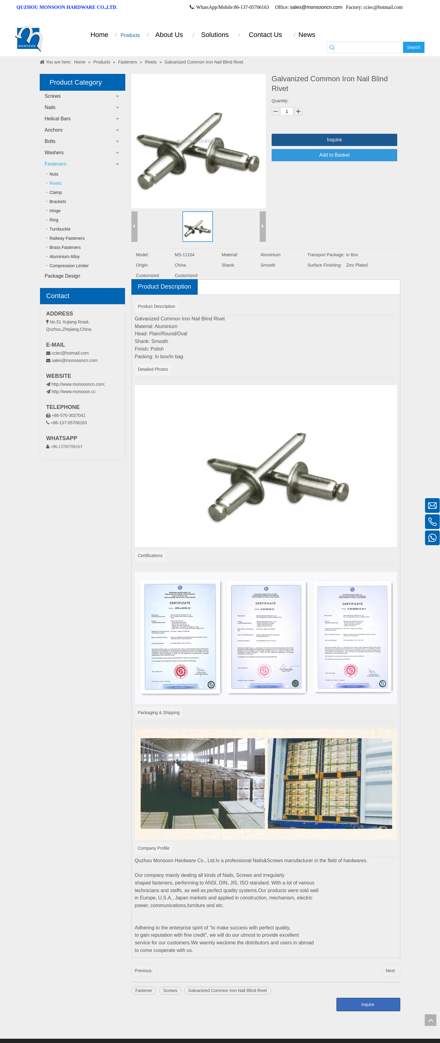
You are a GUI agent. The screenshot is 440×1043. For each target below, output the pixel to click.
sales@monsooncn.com (316, 7)
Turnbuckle (60, 229)
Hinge (55, 210)
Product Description (164, 286)
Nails (50, 107)
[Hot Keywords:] (413, 47)
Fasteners (55, 163)
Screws (53, 96)
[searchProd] (370, 47)
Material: (230, 254)
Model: (142, 254)
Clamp (56, 192)
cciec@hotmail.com (70, 353)
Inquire (334, 139)
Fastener (143, 990)
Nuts (54, 174)
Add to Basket (334, 155)
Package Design (62, 276)
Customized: (148, 275)
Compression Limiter (69, 265)
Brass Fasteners (65, 247)
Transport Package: (326, 254)
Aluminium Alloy (65, 256)
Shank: (228, 265)
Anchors (54, 130)
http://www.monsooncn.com (78, 384)
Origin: (142, 265)
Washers (54, 152)
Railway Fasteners (67, 238)
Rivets (55, 183)
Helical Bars (58, 118)
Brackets (58, 201)
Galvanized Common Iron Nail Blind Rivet (227, 990)
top (430, 1020)
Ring (54, 219)
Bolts (50, 141)
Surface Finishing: (324, 265)
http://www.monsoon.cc (71, 391)
